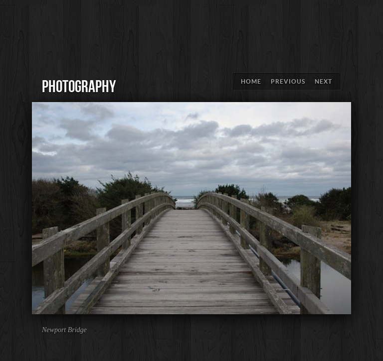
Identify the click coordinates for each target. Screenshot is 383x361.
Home (251, 81)
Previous (288, 81)
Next (323, 81)
